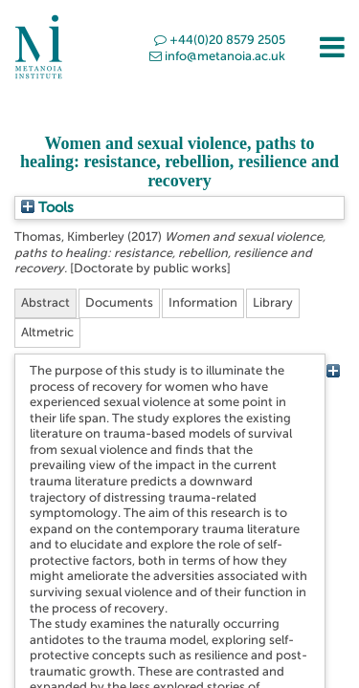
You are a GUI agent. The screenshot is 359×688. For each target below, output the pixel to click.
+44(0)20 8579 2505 (219, 39)
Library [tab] (273, 302)
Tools (47, 207)
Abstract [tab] (45, 302)
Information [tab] (202, 302)
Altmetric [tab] (47, 332)
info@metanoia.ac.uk (217, 56)
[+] (332, 370)
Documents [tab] (119, 302)
